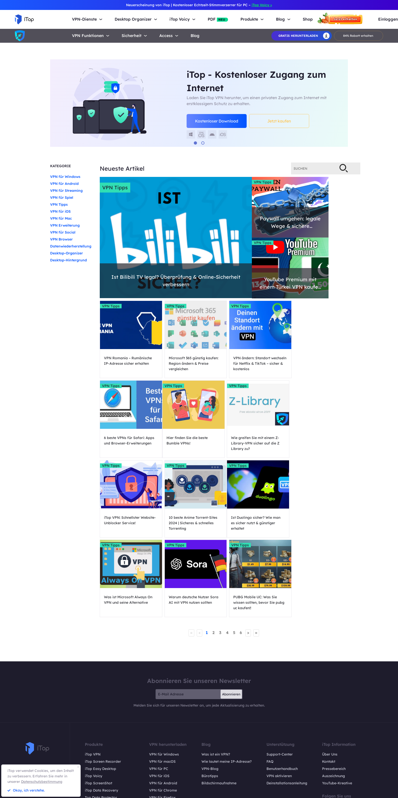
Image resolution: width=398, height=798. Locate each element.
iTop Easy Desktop (100, 692)
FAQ (269, 684)
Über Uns (329, 677)
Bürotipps (209, 699)
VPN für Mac (61, 218)
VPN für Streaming (66, 190)
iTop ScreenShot (98, 706)
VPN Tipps (59, 204)
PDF (218, 19)
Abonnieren (231, 617)
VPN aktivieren (279, 699)
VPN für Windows (65, 176)
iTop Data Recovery (101, 713)
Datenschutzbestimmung (41, 781)
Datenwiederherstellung (70, 246)
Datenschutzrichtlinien (332, 792)
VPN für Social (62, 232)
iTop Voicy (93, 699)
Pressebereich (334, 692)
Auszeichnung (333, 699)
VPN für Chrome (163, 713)
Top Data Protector (101, 720)
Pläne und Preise (99, 749)
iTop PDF (92, 728)
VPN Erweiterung (65, 225)
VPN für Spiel (61, 197)
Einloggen (388, 19)
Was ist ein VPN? (215, 677)
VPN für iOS (60, 211)
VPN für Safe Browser (168, 735)
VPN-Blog (209, 692)
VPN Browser (61, 239)
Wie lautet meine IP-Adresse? (226, 684)
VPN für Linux (160, 728)
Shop (308, 19)
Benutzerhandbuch (282, 692)
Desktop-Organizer (66, 253)
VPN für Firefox (162, 720)
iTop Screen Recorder (103, 684)
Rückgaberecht (293, 792)
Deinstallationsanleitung (286, 706)
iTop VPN (92, 677)
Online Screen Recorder (105, 742)
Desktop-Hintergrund (68, 260)
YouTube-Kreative (337, 706)
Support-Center (279, 677)
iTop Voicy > (262, 5)
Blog (195, 35)
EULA (365, 792)
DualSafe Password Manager (109, 735)
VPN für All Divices (165, 742)
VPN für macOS (162, 684)
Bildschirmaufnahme (218, 706)
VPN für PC (158, 692)
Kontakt (328, 684)
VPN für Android (64, 183)
